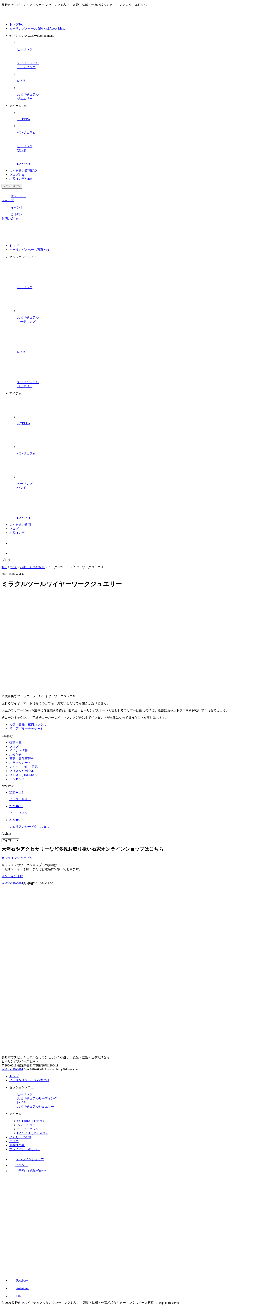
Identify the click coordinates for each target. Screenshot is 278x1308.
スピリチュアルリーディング (37, 1098)
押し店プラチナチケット (26, 728)
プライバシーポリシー (24, 1149)
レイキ (21, 1102)
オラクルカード (20, 762)
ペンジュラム (26, 1125)
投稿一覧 (15, 742)
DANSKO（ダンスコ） (32, 1133)
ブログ (17, 174)
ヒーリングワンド (29, 1129)
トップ (16, 24)
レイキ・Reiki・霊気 (23, 766)
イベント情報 (18, 750)
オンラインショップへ (17, 858)
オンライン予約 (12, 876)
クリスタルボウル (21, 770)
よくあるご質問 (23, 170)
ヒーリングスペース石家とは (37, 28)
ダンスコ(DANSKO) (22, 774)
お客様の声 (20, 178)
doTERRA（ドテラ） (31, 1120)
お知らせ (15, 754)
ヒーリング (24, 1094)
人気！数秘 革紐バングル (27, 724)
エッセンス (17, 779)
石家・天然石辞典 (21, 758)
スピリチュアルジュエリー (35, 1106)
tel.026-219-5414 (12, 883)
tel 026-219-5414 (12, 1069)
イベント (12, 207)
